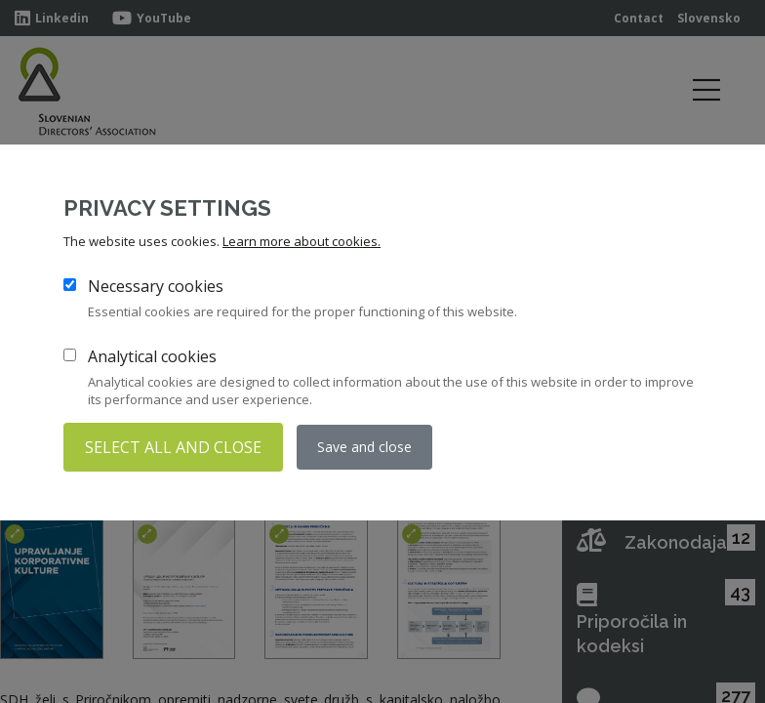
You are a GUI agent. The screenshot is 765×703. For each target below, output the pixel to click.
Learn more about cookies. (301, 241)
